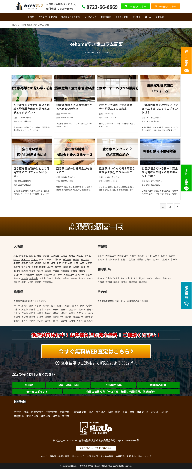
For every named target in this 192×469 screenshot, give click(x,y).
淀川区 (46, 263)
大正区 (79, 255)
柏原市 (82, 270)
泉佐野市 (33, 278)
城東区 (72, 255)
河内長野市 (29, 274)
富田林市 (18, 274)
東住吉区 (67, 259)
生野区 (32, 255)
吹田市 (42, 266)
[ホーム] (83, 52)
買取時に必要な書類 (59, 456)
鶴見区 (17, 259)
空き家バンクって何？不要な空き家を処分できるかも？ (117, 170)
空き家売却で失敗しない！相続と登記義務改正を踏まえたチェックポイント (32, 108)
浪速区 (34, 259)
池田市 (17, 270)
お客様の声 (92, 456)
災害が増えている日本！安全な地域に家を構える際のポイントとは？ (160, 172)
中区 (82, 263)
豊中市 (34, 266)
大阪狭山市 (68, 274)
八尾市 (76, 266)
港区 (31, 263)
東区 (59, 263)
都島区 (38, 263)
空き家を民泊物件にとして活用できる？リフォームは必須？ (32, 172)
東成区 (76, 259)
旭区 (16, 255)
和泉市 (89, 274)
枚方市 (58, 266)
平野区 (17, 263)
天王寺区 (25, 259)
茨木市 (50, 266)
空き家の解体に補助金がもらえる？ (74, 170)
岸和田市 (85, 266)
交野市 (74, 270)
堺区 (53, 263)
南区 (70, 263)
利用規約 (131, 456)
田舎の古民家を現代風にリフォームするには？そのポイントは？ (160, 108)
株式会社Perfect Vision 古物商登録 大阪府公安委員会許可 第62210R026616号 (96, 440)
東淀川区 (85, 259)
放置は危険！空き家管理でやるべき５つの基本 (74, 106)
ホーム (44, 456)
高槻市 (17, 266)
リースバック (78, 456)
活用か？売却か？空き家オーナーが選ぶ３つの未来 (117, 106)
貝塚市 (24, 278)
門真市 (56, 270)
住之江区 (55, 255)
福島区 (24, 263)
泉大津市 (79, 274)
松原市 (39, 274)
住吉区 (64, 255)
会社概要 (120, 456)
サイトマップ (144, 456)
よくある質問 (106, 456)
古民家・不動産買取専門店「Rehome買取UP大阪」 (92, 465)
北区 (39, 255)
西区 (64, 263)
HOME (15, 24)
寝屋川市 (67, 266)
